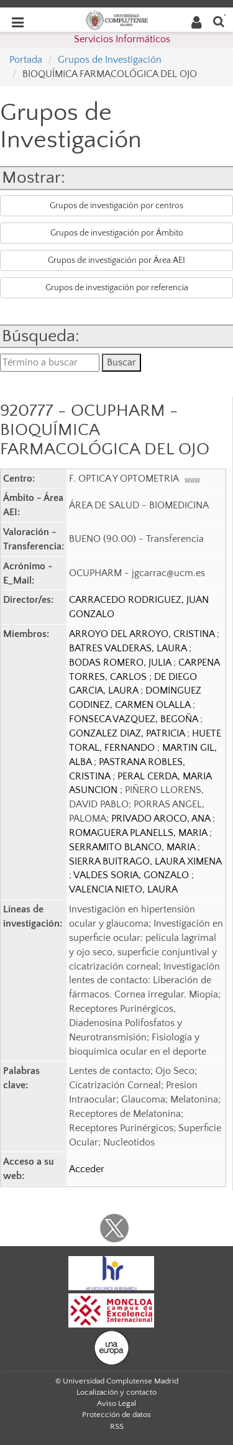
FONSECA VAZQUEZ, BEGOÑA (134, 719)
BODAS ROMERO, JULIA (121, 662)
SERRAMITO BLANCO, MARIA (133, 847)
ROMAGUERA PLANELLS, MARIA (139, 832)
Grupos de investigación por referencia (116, 288)
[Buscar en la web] (218, 20)
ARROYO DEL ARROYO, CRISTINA (143, 634)
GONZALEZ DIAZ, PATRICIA (128, 733)
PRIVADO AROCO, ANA (161, 818)
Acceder (86, 1169)
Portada (25, 59)
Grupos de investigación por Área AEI (116, 260)
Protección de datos (116, 1414)
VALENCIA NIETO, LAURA (123, 889)
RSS (117, 1426)
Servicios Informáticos (122, 39)
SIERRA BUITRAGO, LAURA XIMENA (145, 861)
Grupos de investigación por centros (116, 206)
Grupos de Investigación (110, 59)
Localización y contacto (116, 1392)
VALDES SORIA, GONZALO (132, 875)
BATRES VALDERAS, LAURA (129, 648)
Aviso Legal (116, 1403)
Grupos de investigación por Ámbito (116, 233)
